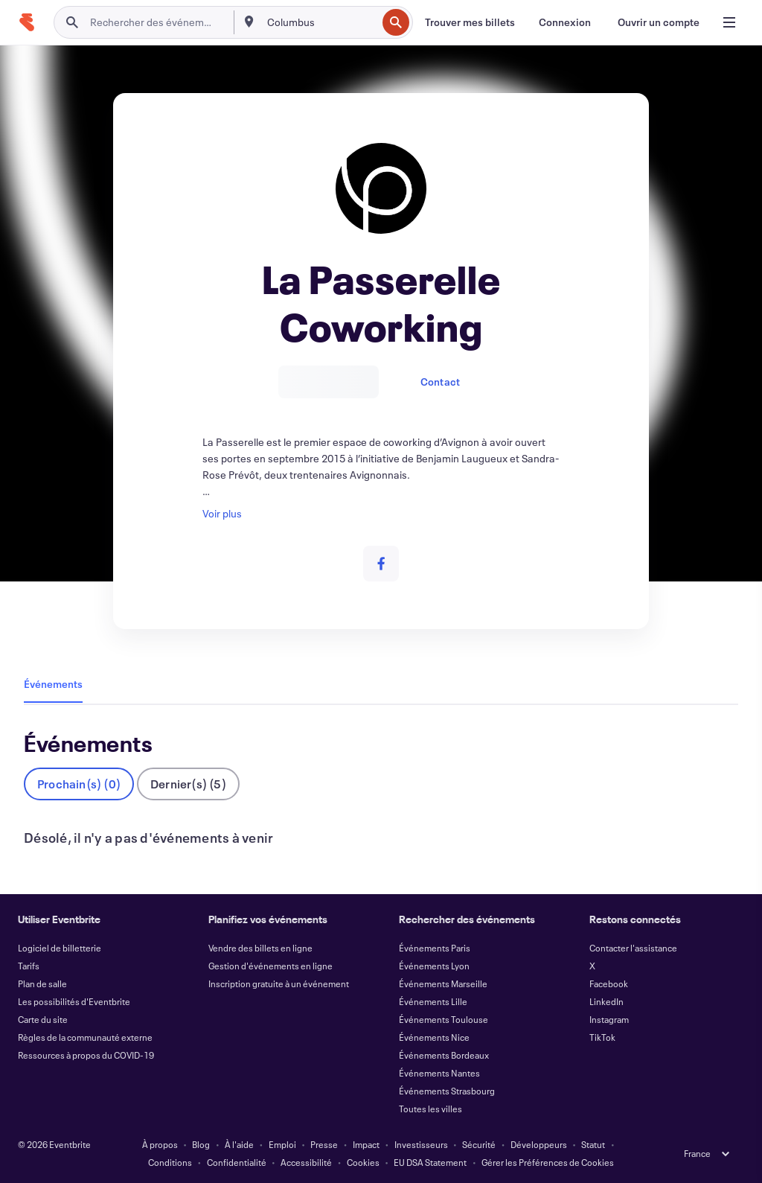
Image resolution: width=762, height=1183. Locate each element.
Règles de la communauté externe (85, 1037)
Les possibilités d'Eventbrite (74, 1001)
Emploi (282, 1144)
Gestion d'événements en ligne (270, 966)
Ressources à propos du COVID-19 (86, 1055)
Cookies (363, 1162)
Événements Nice (434, 1037)
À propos (160, 1144)
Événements (53, 684)
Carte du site (43, 1019)
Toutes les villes (430, 1109)
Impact (366, 1144)
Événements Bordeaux (444, 1055)
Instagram (609, 1019)
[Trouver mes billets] (470, 22)
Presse (324, 1144)
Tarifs (28, 966)
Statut (593, 1144)
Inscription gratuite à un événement (278, 983)
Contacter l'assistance (633, 948)
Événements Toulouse (443, 1019)
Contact (440, 381)
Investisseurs (421, 1144)
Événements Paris (434, 948)
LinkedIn (606, 1001)
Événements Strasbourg (447, 1091)
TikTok (602, 1037)
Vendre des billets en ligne (260, 948)
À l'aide (239, 1144)
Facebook (608, 983)
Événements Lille (433, 1001)
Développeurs (538, 1144)
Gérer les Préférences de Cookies (547, 1162)
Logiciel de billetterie (59, 948)
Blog (201, 1144)
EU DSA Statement (430, 1162)
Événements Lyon (434, 966)
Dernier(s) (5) (188, 783)
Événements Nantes (439, 1073)
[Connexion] (565, 22)
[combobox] (320, 22)
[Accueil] (27, 22)
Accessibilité (306, 1162)
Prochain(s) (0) (79, 783)
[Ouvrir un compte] (658, 22)
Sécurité (479, 1144)
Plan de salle (42, 983)
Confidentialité (236, 1162)
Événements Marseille (443, 983)
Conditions (170, 1162)
